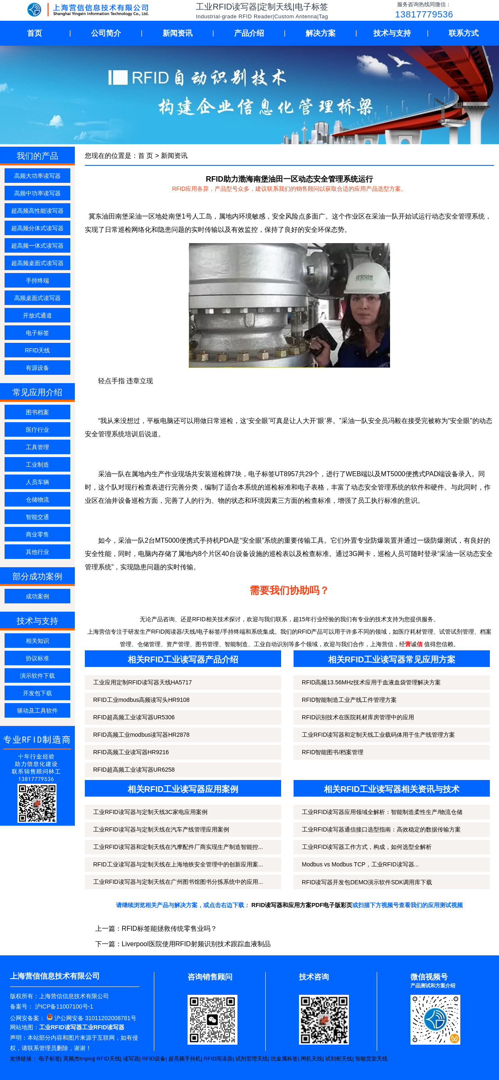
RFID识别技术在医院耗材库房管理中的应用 (358, 717)
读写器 (131, 1058)
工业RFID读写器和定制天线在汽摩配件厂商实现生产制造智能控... (178, 847)
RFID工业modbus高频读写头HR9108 (141, 699)
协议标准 (37, 658)
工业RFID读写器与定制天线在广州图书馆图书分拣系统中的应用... (178, 881)
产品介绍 (249, 33)
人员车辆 (37, 482)
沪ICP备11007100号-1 (63, 1006)
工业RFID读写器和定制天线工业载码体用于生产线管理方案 (378, 734)
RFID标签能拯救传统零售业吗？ (169, 928)
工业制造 (37, 464)
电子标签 (37, 333)
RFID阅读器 (218, 1058)
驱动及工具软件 (37, 710)
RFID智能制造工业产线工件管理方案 (349, 699)
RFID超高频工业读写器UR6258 (134, 769)
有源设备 (37, 367)
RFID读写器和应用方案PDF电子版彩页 (302, 905)
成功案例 (37, 596)
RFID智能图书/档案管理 (333, 752)
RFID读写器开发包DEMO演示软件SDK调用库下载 (367, 882)
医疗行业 (37, 429)
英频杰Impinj (78, 1058)
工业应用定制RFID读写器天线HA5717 (142, 682)
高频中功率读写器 (37, 193)
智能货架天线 (371, 1058)
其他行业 (37, 552)
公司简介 (106, 33)
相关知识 (37, 640)
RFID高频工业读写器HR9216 (131, 752)
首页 (34, 33)
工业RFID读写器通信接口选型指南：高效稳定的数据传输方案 (381, 829)
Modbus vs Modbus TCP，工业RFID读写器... (360, 864)
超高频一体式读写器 (37, 245)
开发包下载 (37, 693)
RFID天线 (37, 350)
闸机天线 (311, 1058)
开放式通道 (37, 315)
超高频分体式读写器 (37, 228)
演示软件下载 (37, 675)
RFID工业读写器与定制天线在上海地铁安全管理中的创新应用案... (178, 864)
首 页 (145, 155)
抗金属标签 (284, 1058)
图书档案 (37, 412)
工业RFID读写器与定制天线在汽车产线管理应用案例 (161, 829)
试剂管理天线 (251, 1058)
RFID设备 (154, 1058)
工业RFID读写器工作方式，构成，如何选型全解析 (367, 847)
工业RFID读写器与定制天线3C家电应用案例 (150, 812)
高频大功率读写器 (37, 175)
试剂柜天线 (338, 1058)
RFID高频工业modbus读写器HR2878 (141, 734)
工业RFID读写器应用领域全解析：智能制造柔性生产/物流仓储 (382, 812)
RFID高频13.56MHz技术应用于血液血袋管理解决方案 (371, 682)
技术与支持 (392, 33)
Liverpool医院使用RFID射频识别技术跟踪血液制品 (196, 943)
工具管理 (37, 447)
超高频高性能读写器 (37, 210)
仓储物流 (37, 499)
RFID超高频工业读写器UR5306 (134, 717)
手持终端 (37, 280)
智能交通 (37, 517)
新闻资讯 (178, 33)
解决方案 (321, 33)
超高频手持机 (184, 1058)
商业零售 (37, 534)
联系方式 (464, 33)
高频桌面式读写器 (37, 298)
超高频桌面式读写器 (37, 263)
